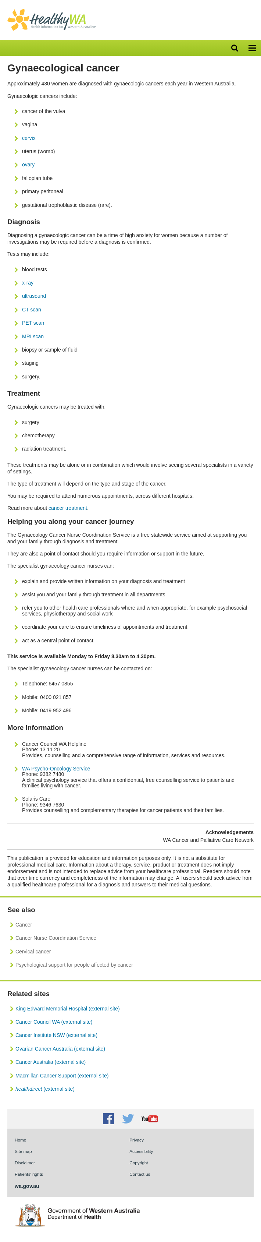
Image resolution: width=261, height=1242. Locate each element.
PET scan (33, 323)
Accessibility (141, 1151)
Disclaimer (25, 1162)
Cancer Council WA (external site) (53, 1022)
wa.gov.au (27, 1186)
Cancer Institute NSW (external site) (56, 1035)
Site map (23, 1151)
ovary (28, 164)
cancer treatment (68, 508)
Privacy (136, 1139)
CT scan (31, 310)
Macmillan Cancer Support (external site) (61, 1076)
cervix (29, 138)
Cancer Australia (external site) (50, 1062)
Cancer (23, 925)
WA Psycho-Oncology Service (56, 769)
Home (20, 1139)
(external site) (45, 1089)
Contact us (139, 1174)
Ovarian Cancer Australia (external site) (60, 1049)
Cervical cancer (33, 952)
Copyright (138, 1162)
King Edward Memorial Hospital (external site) (67, 1009)
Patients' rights (29, 1174)
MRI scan (33, 336)
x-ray (27, 283)
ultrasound (34, 296)
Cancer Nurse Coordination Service (55, 938)
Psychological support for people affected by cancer (74, 965)
